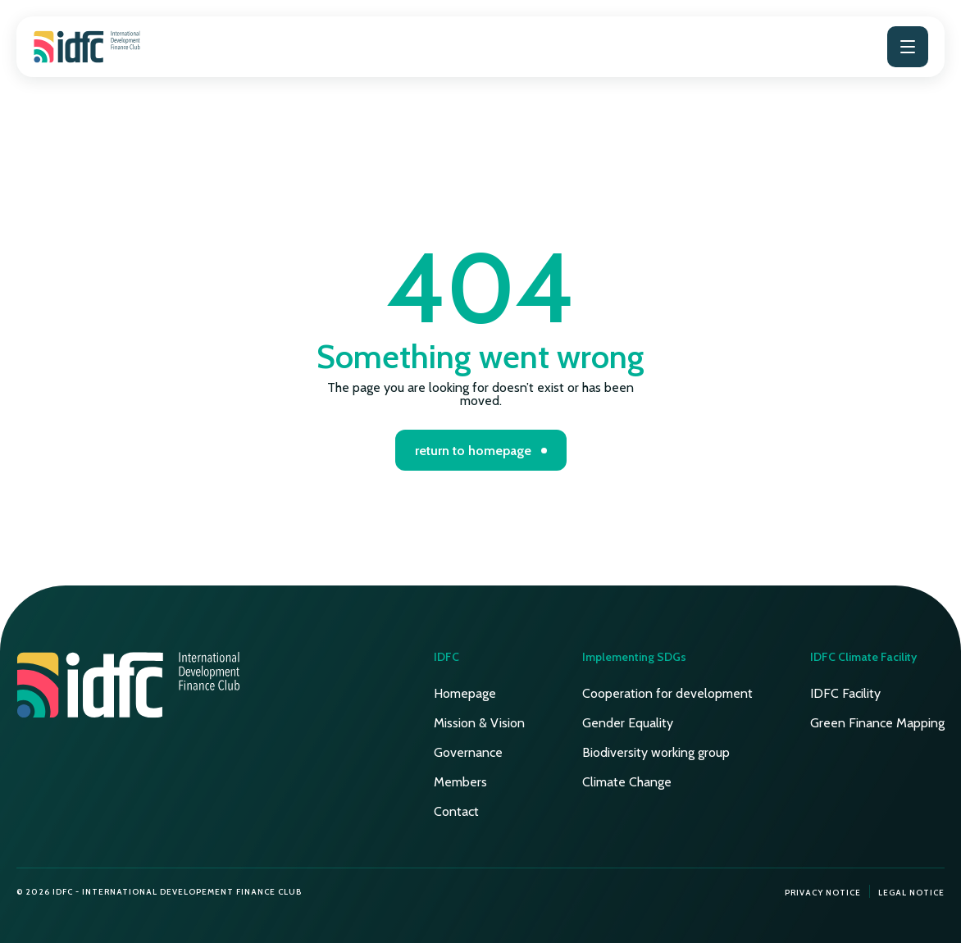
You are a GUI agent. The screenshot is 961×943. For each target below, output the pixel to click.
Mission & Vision (479, 723)
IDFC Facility (845, 693)
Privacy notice (823, 892)
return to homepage (473, 450)
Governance (468, 752)
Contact (456, 811)
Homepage (465, 693)
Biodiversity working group (656, 752)
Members (460, 782)
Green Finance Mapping (877, 723)
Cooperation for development (667, 693)
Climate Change (627, 782)
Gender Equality (627, 723)
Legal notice (911, 892)
